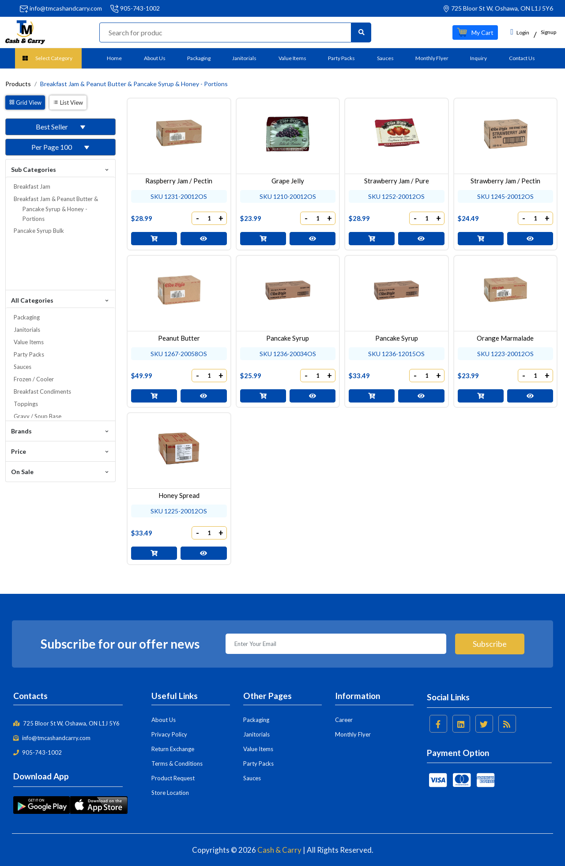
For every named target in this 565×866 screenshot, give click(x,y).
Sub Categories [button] (60, 169)
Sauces (385, 58)
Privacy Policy (169, 734)
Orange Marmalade (505, 338)
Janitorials (244, 58)
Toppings (26, 403)
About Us (155, 58)
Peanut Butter (179, 338)
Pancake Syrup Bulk (39, 230)
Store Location (170, 792)
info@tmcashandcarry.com (66, 8)
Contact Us (522, 58)
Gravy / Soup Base (37, 416)
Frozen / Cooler (34, 379)
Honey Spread (179, 495)
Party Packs (341, 58)
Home (114, 58)
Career (344, 719)
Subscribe (490, 644)
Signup (548, 32)
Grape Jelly (287, 181)
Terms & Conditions (177, 763)
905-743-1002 (140, 8)
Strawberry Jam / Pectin (505, 181)
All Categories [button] (60, 300)
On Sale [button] (60, 471)
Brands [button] (60, 430)
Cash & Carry (279, 850)
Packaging (199, 58)
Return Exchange (172, 748)
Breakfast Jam (32, 186)
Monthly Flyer (431, 58)
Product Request (173, 778)
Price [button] (60, 451)
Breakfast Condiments (42, 391)
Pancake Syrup (287, 338)
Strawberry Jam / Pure (396, 181)
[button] (475, 32)
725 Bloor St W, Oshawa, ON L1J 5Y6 (66, 723)
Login (519, 32)
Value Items (292, 58)
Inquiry (478, 58)
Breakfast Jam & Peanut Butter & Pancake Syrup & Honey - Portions (56, 208)
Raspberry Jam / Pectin (178, 181)
